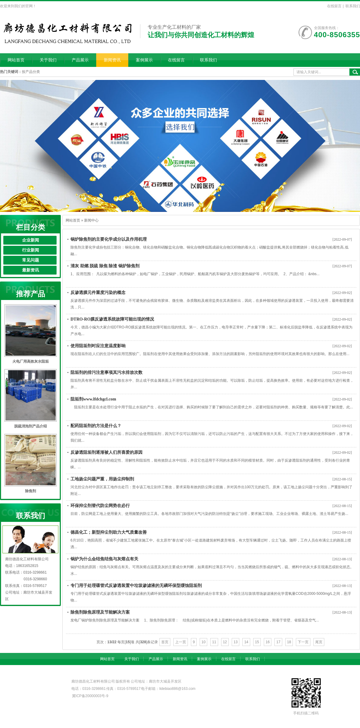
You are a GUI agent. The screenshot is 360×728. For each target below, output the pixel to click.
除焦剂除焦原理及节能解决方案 (100, 612)
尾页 (318, 642)
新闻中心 (91, 220)
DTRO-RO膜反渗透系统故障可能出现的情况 (112, 319)
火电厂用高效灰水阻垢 (30, 361)
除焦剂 (30, 491)
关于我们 (48, 60)
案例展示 (144, 60)
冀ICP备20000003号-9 (90, 696)
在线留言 (334, 6)
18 (289, 642)
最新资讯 (30, 270)
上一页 (180, 642)
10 (203, 642)
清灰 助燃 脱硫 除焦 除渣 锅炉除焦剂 (104, 266)
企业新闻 (30, 240)
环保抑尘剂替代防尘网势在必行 (100, 505)
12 (225, 642)
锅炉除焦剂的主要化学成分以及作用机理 (108, 239)
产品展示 (80, 60)
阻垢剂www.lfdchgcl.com (93, 399)
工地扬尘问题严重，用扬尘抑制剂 (102, 479)
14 (246, 642)
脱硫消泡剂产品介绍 (30, 426)
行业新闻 (30, 250)
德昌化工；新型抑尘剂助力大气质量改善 (108, 532)
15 (257, 642)
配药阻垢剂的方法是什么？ (95, 425)
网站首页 (16, 60)
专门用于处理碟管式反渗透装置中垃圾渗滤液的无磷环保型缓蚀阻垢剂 (136, 585)
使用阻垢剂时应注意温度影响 (98, 346)
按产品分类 (31, 72)
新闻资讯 (112, 60)
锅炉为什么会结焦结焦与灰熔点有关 (104, 559)
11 (214, 642)
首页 (165, 642)
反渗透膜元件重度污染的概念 (98, 292)
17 (278, 642)
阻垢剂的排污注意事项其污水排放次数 (106, 372)
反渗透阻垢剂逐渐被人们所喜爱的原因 (106, 452)
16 (268, 642)
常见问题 (30, 260)
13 (235, 642)
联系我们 (352, 6)
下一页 (303, 642)
